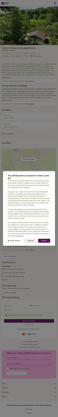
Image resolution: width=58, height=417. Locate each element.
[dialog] (29, 208)
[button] (14, 241)
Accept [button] (44, 240)
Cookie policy (19, 236)
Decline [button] (30, 240)
